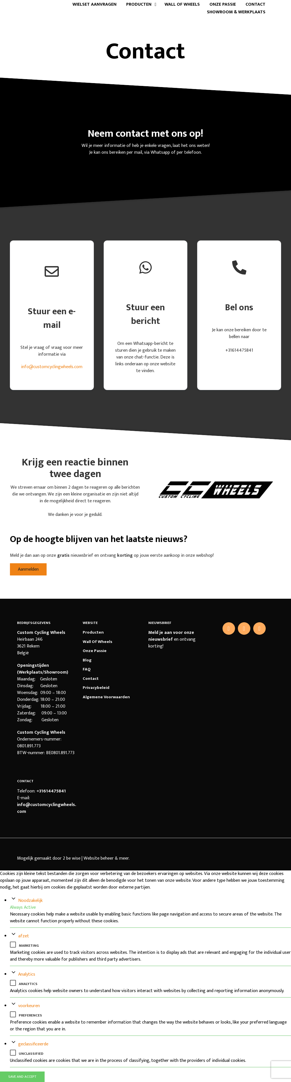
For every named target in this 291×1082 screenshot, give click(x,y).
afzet (23, 936)
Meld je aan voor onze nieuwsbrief (171, 636)
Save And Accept (22, 1076)
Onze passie (222, 4)
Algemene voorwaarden (106, 697)
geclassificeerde (33, 1044)
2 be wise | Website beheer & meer (96, 858)
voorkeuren (29, 1006)
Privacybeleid (96, 687)
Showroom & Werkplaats (236, 12)
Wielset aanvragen (94, 4)
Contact (255, 4)
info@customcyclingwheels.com (51, 367)
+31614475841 (51, 791)
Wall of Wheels (182, 4)
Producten (138, 4)
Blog (87, 660)
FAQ (87, 669)
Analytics (26, 974)
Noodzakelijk (30, 900)
